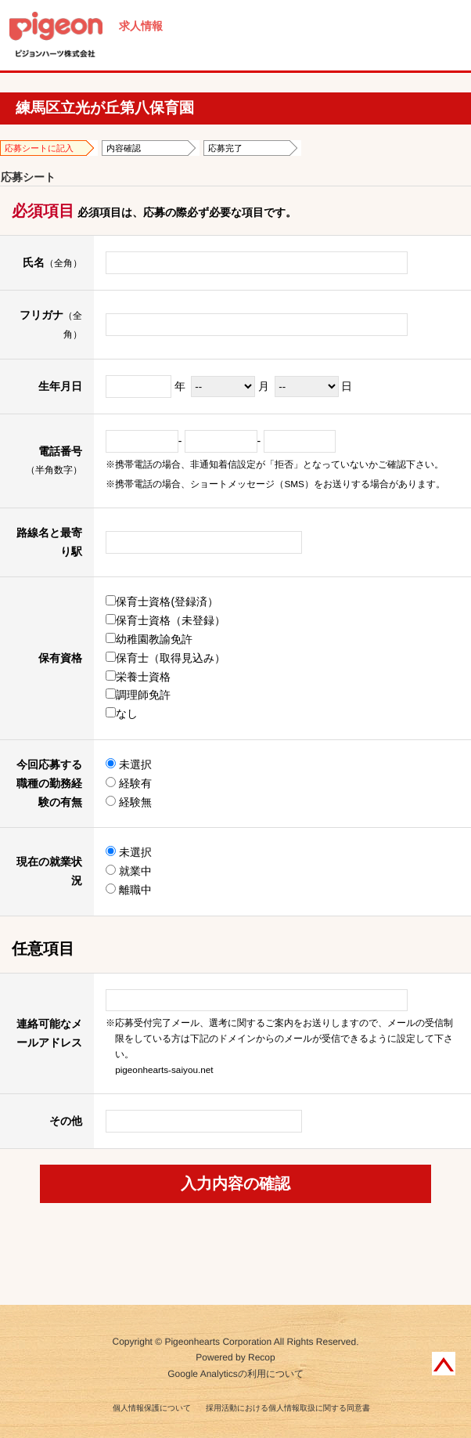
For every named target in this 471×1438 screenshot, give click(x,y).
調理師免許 (138, 694)
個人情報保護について (152, 1408)
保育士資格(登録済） (162, 601)
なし (122, 713)
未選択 (129, 764)
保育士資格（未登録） (165, 620)
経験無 (129, 802)
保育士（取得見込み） (165, 658)
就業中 (129, 871)
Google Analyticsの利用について (235, 1373)
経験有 (129, 783)
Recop (261, 1358)
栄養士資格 (138, 676)
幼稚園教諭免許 (149, 639)
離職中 (129, 889)
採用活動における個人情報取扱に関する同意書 (288, 1408)
